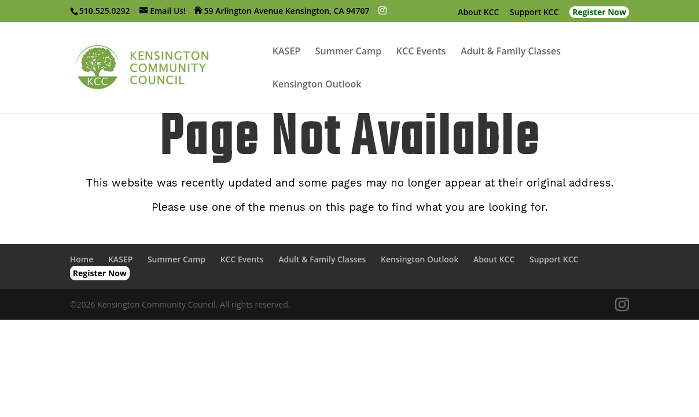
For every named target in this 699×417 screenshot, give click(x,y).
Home (82, 259)
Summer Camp (348, 52)
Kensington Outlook (317, 85)
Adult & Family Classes (511, 52)
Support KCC (534, 12)
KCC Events (421, 52)
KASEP (286, 52)
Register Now (599, 11)
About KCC (478, 12)
